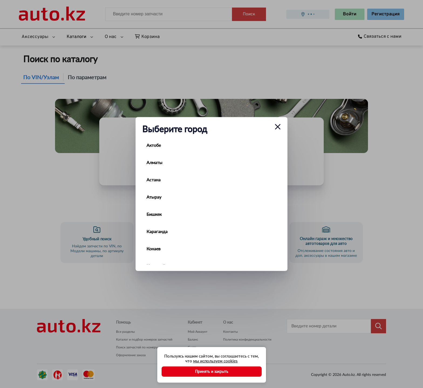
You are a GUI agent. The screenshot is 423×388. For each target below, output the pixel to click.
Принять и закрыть (211, 371)
